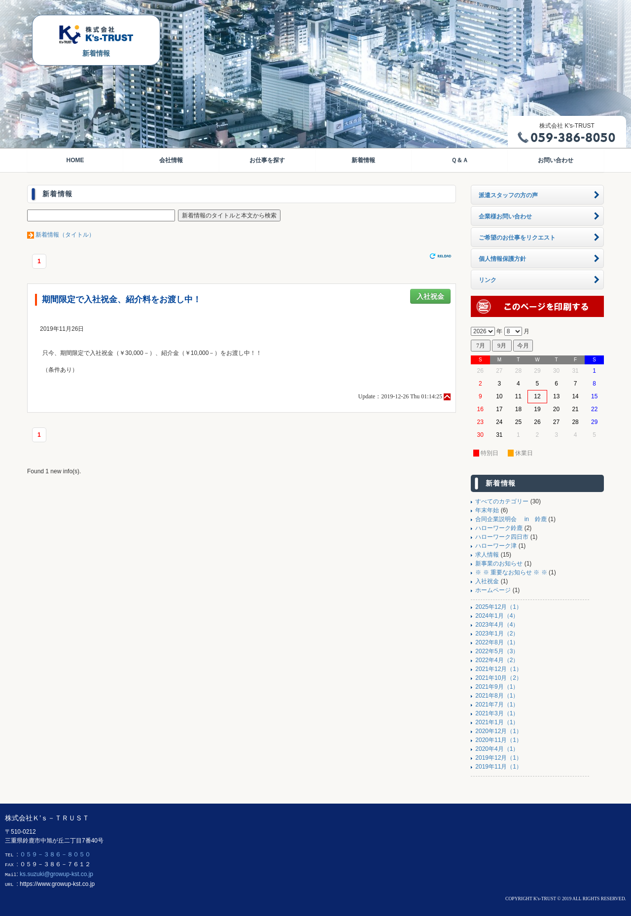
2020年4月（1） (497, 748)
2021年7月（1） (497, 704)
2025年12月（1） (498, 606)
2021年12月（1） (498, 669)
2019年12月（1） (498, 757)
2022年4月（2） (497, 660)
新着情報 (363, 160)
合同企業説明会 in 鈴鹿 (511, 519)
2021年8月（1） (497, 695)
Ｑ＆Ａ (459, 160)
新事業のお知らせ (499, 563)
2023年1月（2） (497, 633)
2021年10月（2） (498, 677)
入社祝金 (430, 296)
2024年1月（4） (497, 615)
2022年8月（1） (497, 642)
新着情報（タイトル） (65, 234)
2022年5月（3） (497, 651)
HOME (75, 160)
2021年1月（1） (497, 722)
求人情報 (487, 554)
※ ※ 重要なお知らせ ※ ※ (511, 572)
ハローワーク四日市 (501, 536)
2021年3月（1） (497, 713)
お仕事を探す (267, 160)
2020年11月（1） (498, 740)
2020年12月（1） (498, 731)
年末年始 (487, 510)
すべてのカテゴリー (501, 501)
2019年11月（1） (498, 766)
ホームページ (493, 590)
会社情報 (171, 160)
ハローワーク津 (496, 545)
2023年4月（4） (497, 624)
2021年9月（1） (497, 686)
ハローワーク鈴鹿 (499, 528)
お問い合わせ (555, 160)
